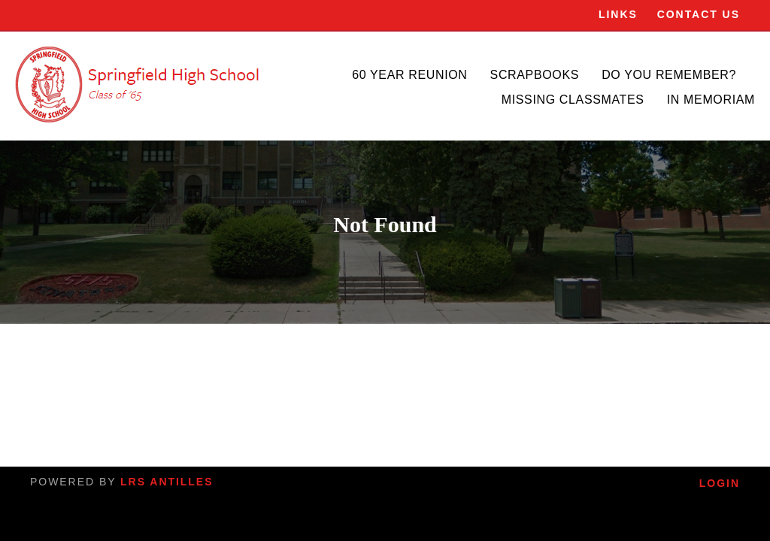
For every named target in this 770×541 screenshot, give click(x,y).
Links (618, 14)
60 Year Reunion (409, 74)
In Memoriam (711, 99)
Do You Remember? (669, 74)
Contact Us (698, 14)
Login (719, 483)
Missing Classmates (573, 99)
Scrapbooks (534, 74)
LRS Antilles (166, 481)
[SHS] (139, 84)
